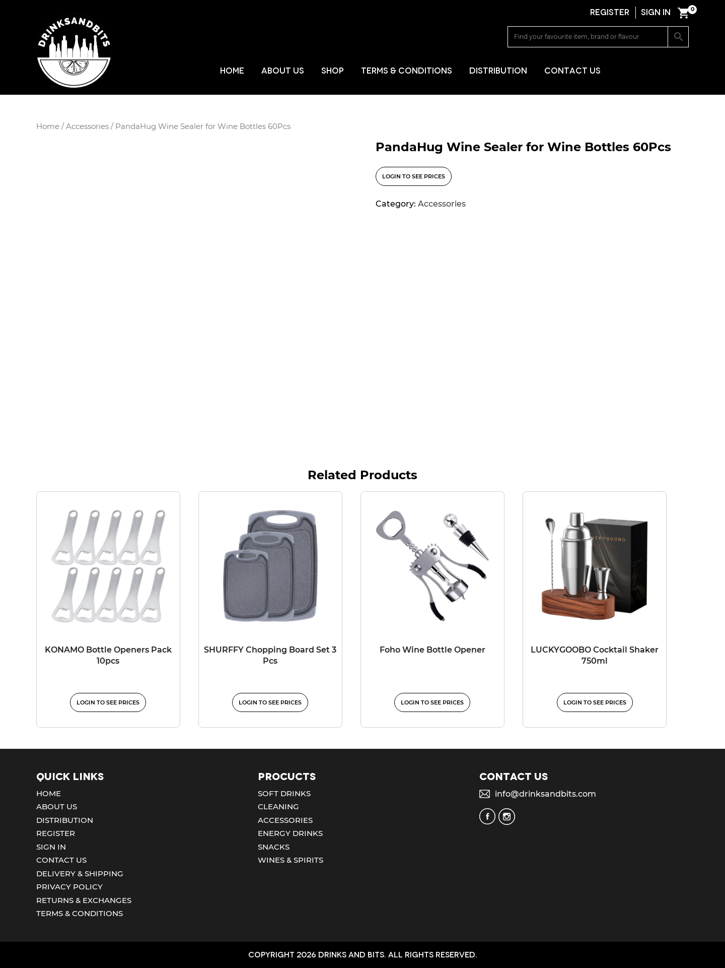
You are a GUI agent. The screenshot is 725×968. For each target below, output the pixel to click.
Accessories (87, 126)
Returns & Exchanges (83, 900)
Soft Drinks (284, 793)
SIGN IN (656, 12)
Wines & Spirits (290, 860)
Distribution (498, 71)
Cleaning (278, 806)
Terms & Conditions (406, 71)
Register (55, 833)
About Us (282, 71)
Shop (332, 71)
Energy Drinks (290, 833)
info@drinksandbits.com (545, 794)
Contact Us (572, 71)
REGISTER (609, 12)
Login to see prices (413, 176)
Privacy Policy (69, 886)
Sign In (51, 847)
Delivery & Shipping (79, 873)
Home (232, 71)
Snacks (273, 847)
